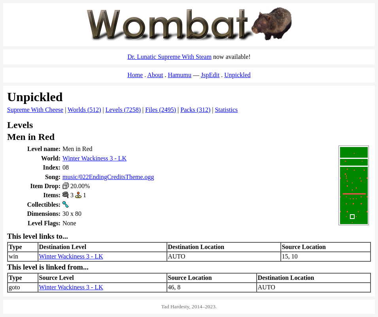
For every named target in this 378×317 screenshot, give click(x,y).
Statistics (226, 109)
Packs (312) (195, 109)
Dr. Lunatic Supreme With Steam (169, 56)
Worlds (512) (84, 109)
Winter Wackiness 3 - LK (94, 158)
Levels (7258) (123, 109)
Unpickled (237, 75)
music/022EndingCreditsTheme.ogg (108, 177)
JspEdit (210, 75)
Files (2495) (160, 109)
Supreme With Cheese (35, 109)
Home (135, 75)
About (155, 75)
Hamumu (179, 75)
